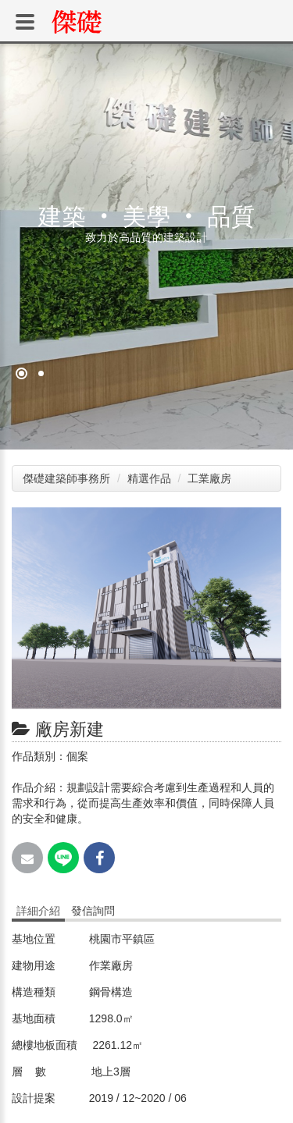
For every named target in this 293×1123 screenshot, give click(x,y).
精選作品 (150, 478)
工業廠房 (211, 478)
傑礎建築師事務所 (66, 478)
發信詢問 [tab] (93, 910)
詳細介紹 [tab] (38, 910)
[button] (267, 521)
